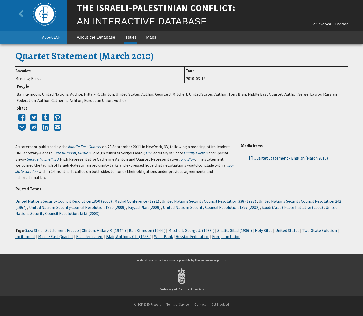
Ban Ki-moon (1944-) (147, 230)
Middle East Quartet (84, 146)
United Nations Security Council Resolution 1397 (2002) (211, 207)
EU (56, 159)
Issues (130, 37)
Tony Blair (187, 159)
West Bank (163, 236)
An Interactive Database (142, 21)
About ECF (51, 37)
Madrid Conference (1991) (136, 201)
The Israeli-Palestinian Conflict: (156, 8)
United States (287, 230)
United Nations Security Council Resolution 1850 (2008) (63, 201)
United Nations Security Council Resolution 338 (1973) (209, 201)
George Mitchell (40, 159)
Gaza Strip (33, 230)
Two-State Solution (319, 230)
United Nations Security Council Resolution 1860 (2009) (77, 207)
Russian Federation (192, 236)
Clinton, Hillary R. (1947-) (104, 230)
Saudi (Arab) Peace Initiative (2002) (292, 207)
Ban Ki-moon (65, 152)
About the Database (96, 37)
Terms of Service (177, 304)
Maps (151, 37)
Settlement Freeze (62, 230)
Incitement (25, 236)
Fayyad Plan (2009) (144, 207)
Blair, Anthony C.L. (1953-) (128, 236)
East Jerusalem (89, 236)
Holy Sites (263, 230)
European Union (226, 236)
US (148, 152)
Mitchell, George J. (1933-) (191, 230)
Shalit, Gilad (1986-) (234, 230)
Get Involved (321, 24)
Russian (84, 152)
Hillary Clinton (196, 152)
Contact (341, 24)
